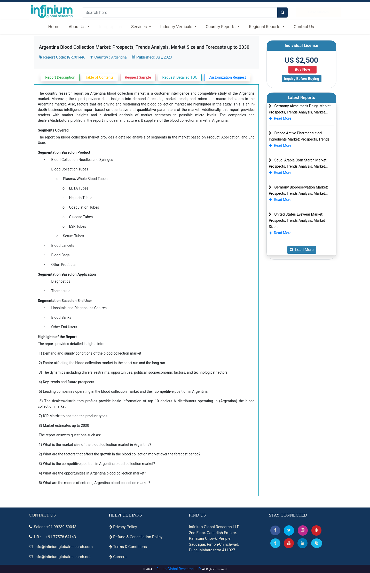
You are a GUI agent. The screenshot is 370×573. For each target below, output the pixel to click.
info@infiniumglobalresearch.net (60, 556)
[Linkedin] (302, 543)
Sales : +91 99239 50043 (52, 527)
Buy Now (302, 69)
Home (53, 26)
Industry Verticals (176, 26)
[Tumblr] (275, 543)
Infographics (110, 26)
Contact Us (304, 26)
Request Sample (138, 77)
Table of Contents (99, 77)
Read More (280, 118)
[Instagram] (303, 530)
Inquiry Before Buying (301, 79)
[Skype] (316, 543)
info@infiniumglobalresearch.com (61, 546)
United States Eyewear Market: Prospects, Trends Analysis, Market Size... (297, 220)
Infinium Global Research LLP (177, 569)
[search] (282, 12)
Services (139, 26)
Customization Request (227, 77)
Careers (118, 556)
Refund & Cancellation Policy (136, 537)
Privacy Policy (123, 527)
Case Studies (318, 12)
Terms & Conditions (128, 546)
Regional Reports (265, 26)
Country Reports (221, 26)
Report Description (60, 77)
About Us (77, 26)
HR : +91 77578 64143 (52, 537)
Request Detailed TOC (179, 77)
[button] (275, 530)
